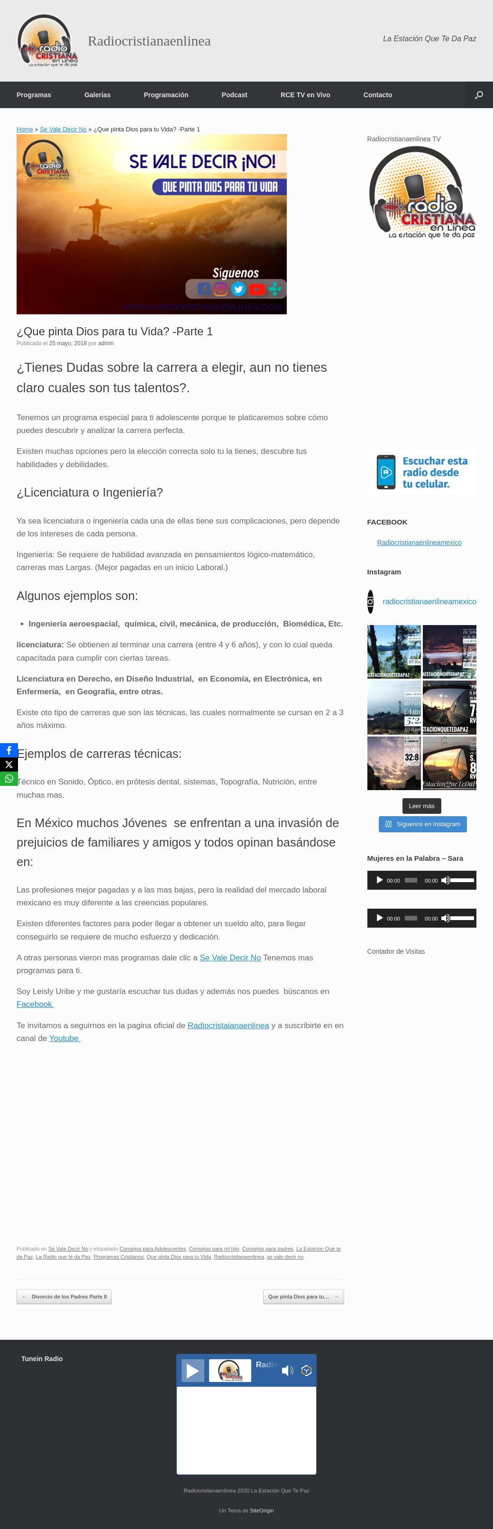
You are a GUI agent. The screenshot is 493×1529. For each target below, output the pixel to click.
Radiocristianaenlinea (239, 1257)
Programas (34, 95)
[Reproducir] (379, 880)
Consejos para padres (267, 1249)
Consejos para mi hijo (214, 1249)
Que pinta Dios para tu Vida (179, 1257)
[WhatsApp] (9, 779)
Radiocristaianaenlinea (228, 1025)
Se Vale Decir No (63, 129)
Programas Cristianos (118, 1257)
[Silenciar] (445, 880)
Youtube (65, 1038)
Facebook (35, 1004)
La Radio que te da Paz (63, 1257)
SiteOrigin (262, 1510)
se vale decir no (285, 1257)
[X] (9, 764)
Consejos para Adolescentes (152, 1249)
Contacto (378, 95)
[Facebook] (9, 750)
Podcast (234, 95)
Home (25, 129)
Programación (166, 95)
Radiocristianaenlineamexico (419, 542)
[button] (479, 95)
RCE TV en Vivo (305, 95)
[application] (421, 880)
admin (106, 343)
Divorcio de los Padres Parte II (64, 1297)
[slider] (411, 880)
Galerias (97, 95)
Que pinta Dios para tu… (303, 1297)
